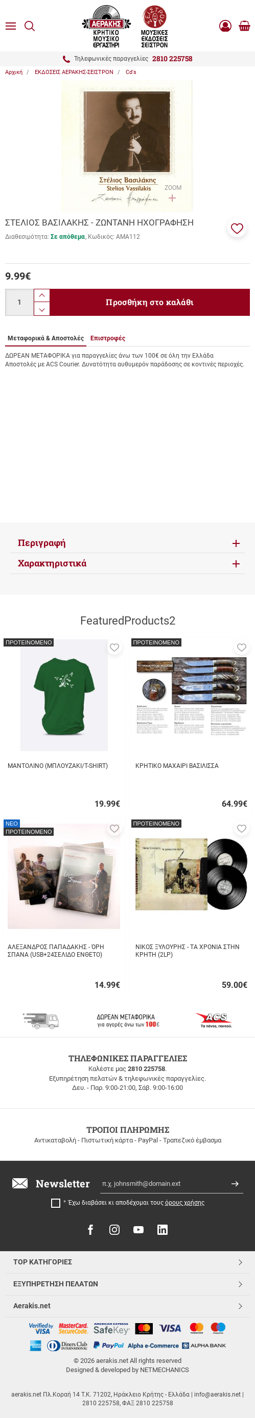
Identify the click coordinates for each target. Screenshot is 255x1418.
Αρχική (13, 72)
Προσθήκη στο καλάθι (150, 301)
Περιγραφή (42, 543)
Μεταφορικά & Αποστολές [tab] (46, 338)
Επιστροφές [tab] (107, 338)
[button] (237, 227)
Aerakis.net (32, 1306)
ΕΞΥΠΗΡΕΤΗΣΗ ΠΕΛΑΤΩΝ (55, 1284)
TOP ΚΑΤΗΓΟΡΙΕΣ (42, 1262)
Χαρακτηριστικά (52, 563)
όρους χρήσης (184, 1202)
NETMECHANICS (164, 1370)
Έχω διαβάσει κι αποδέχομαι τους (136, 1202)
